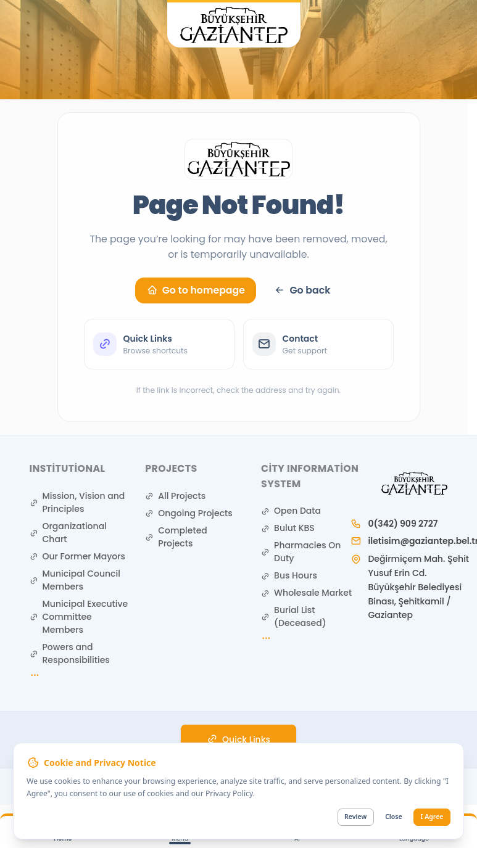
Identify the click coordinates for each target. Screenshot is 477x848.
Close (393, 816)
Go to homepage (196, 290)
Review (355, 816)
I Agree (432, 816)
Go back (302, 290)
